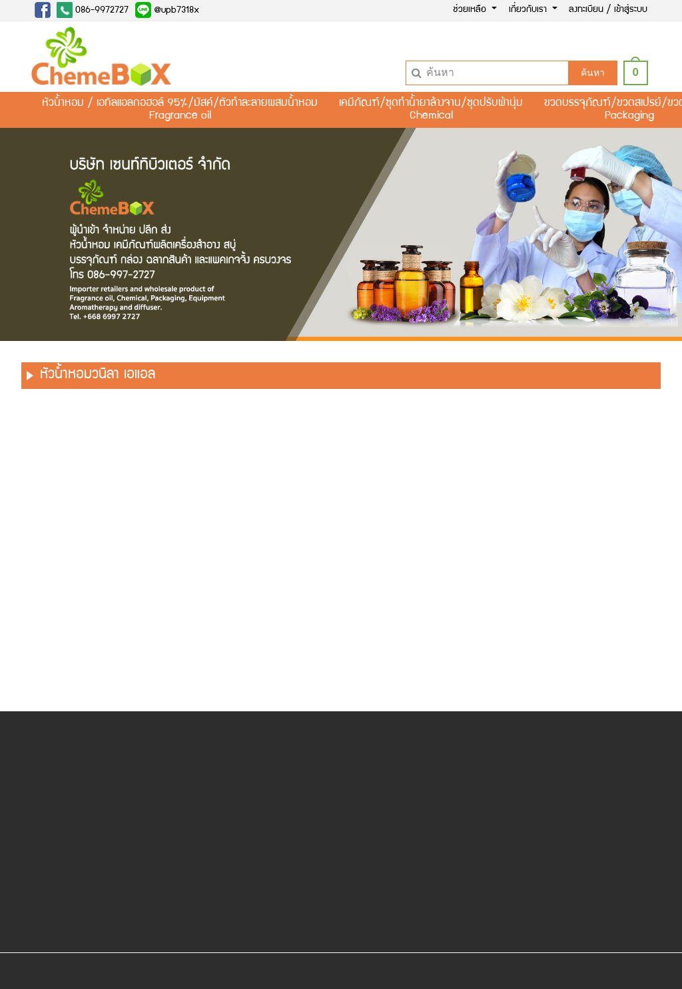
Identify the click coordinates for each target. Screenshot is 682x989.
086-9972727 (93, 10)
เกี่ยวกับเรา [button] (529, 10)
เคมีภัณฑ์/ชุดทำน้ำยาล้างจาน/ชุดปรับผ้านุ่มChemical (431, 110)
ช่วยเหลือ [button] (471, 10)
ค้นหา (593, 72)
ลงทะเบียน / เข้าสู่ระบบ (608, 10)
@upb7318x (167, 10)
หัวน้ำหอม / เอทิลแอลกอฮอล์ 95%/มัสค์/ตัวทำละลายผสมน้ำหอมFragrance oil (180, 110)
